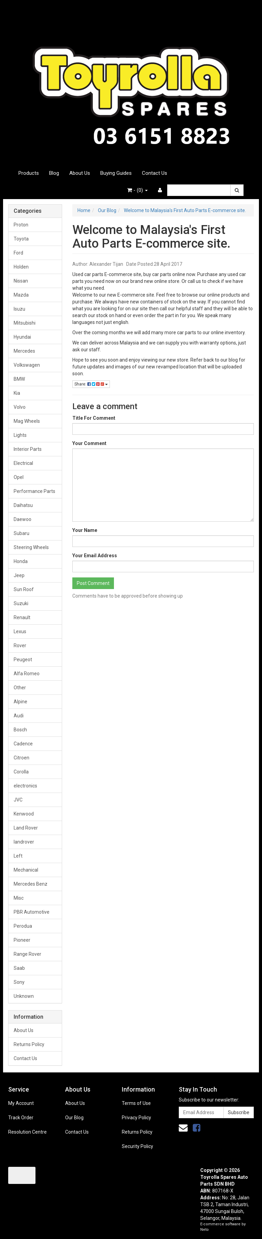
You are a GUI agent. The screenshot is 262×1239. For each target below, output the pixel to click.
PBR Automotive (31, 912)
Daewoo (22, 519)
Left (18, 856)
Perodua (23, 926)
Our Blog (74, 1117)
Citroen (21, 757)
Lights (20, 435)
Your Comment (89, 443)
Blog (54, 173)
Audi (19, 715)
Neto (204, 1229)
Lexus (20, 631)
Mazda (21, 295)
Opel (19, 477)
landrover (24, 842)
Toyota (21, 239)
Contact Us (154, 173)
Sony (19, 982)
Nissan (21, 281)
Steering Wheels (31, 547)
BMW (19, 379)
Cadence (23, 743)
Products (28, 173)
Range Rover (27, 954)
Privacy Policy (136, 1117)
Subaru (21, 533)
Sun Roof (24, 589)
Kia (17, 393)
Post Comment (93, 583)
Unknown (24, 996)
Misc (19, 898)
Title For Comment (93, 418)
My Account (21, 1103)
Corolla (21, 771)
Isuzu (19, 309)
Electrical (23, 463)
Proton (21, 224)
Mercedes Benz (30, 884)
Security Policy (137, 1146)
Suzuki (21, 603)
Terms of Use (136, 1103)
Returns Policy (29, 1044)
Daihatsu (23, 505)
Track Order (20, 1117)
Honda (21, 561)
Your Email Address (94, 555)
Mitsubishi (24, 323)
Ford (18, 253)
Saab (19, 968)
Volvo (20, 407)
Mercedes (24, 351)
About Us (79, 173)
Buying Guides (116, 173)
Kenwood (24, 814)
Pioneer (22, 940)
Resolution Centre (27, 1132)
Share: (91, 384)
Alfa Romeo (27, 673)
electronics (25, 785)
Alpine (20, 701)
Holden (21, 267)
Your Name (84, 530)
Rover (20, 645)
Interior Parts (28, 449)
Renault (22, 617)
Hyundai (22, 337)
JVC (18, 800)
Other (20, 687)
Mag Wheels (27, 421)
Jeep (19, 575)
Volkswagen (27, 365)
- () (137, 190)
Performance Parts (34, 491)
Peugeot (23, 659)
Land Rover (26, 828)
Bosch (20, 729)
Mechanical (26, 870)
